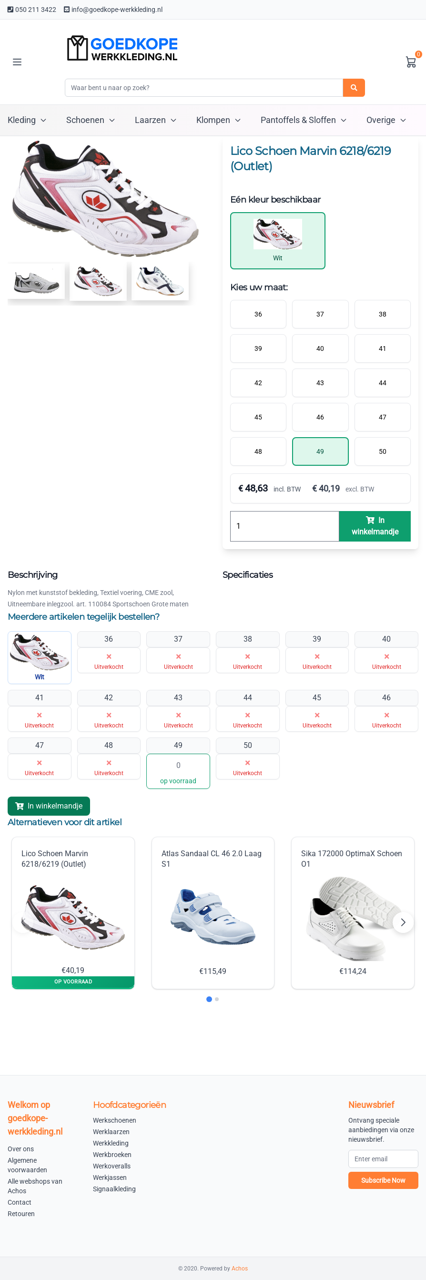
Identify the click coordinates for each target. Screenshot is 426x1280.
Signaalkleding (114, 1189)
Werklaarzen (111, 1132)
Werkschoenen (114, 1120)
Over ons (21, 1149)
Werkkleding (111, 1143)
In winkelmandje (48, 805)
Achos (240, 1268)
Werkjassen (110, 1177)
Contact (19, 1202)
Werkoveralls (112, 1166)
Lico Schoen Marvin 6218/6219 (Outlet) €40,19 (73, 912)
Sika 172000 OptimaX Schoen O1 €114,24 (351, 912)
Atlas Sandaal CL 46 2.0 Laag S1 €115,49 (212, 912)
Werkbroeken (112, 1154)
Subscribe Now (383, 1180)
